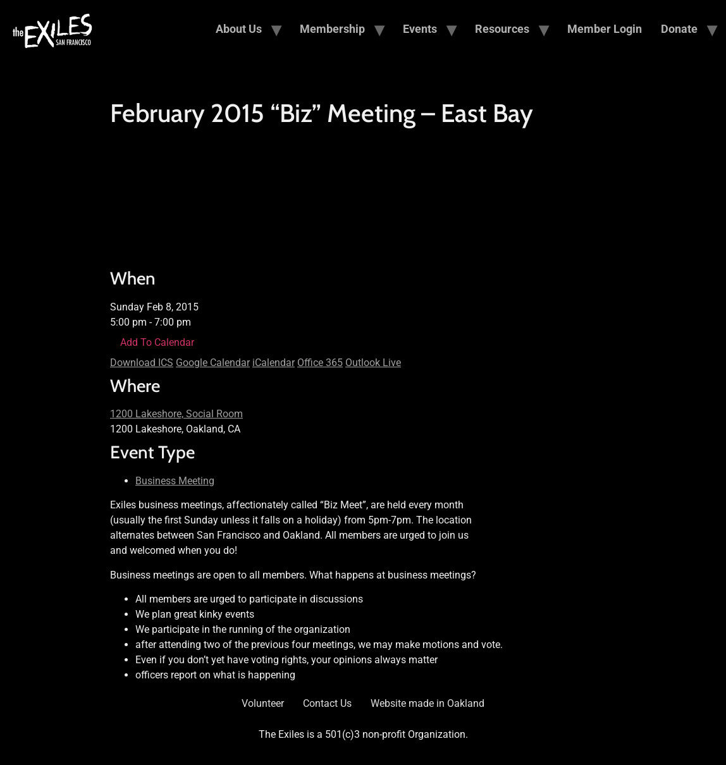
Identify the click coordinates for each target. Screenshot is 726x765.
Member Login (604, 28)
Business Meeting (174, 481)
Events (420, 28)
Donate (679, 28)
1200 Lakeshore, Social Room (176, 414)
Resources (502, 28)
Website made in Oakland (427, 703)
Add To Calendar (157, 342)
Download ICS (141, 363)
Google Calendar (213, 363)
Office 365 (320, 363)
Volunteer (263, 703)
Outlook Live (373, 363)
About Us (239, 28)
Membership (332, 28)
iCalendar (273, 363)
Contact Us (327, 703)
